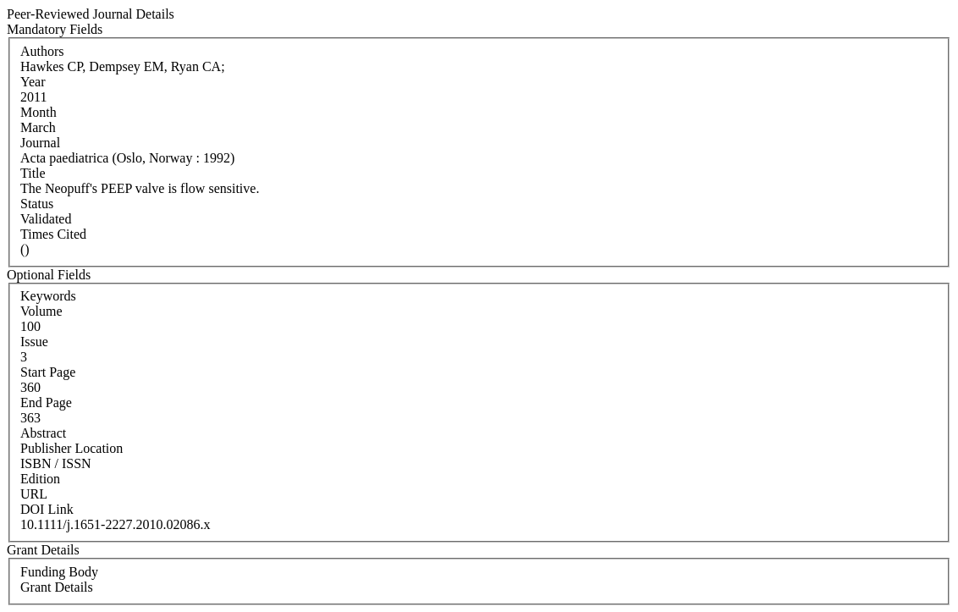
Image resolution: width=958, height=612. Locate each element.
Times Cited (53, 234)
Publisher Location (71, 448)
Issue (34, 341)
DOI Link (47, 509)
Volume (41, 311)
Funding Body (59, 572)
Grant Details (56, 587)
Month (38, 112)
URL (33, 494)
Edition (40, 478)
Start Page (47, 372)
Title (33, 173)
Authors (42, 51)
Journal (40, 142)
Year (32, 81)
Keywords (48, 296)
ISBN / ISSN (55, 463)
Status (36, 203)
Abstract (43, 433)
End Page (46, 402)
